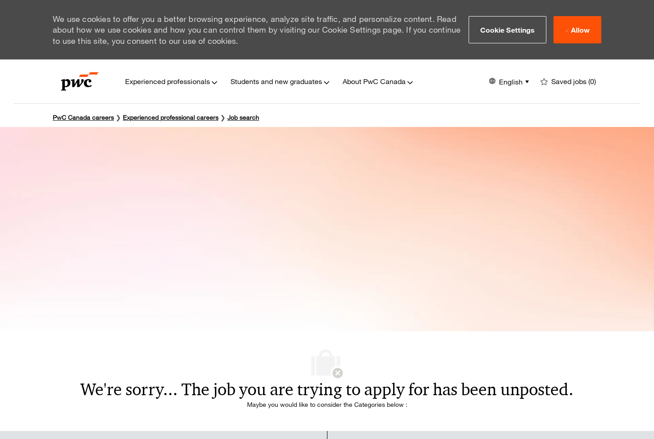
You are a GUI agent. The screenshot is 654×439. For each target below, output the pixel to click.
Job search (243, 117)
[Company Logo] (80, 81)
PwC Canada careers (83, 117)
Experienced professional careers (170, 117)
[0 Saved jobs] (568, 81)
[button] (508, 29)
